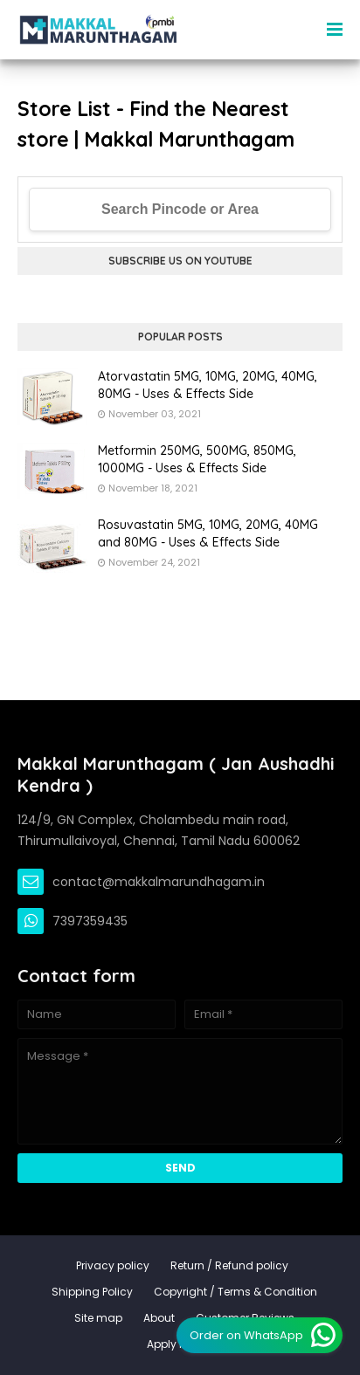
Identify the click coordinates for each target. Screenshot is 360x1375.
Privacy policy (112, 1265)
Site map (98, 1317)
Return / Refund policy (229, 1265)
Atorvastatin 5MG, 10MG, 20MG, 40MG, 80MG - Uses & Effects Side (207, 385)
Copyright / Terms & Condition (235, 1291)
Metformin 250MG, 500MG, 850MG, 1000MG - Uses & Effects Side (197, 459)
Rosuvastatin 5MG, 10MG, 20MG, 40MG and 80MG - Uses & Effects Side (208, 533)
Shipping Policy (92, 1291)
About (159, 1317)
